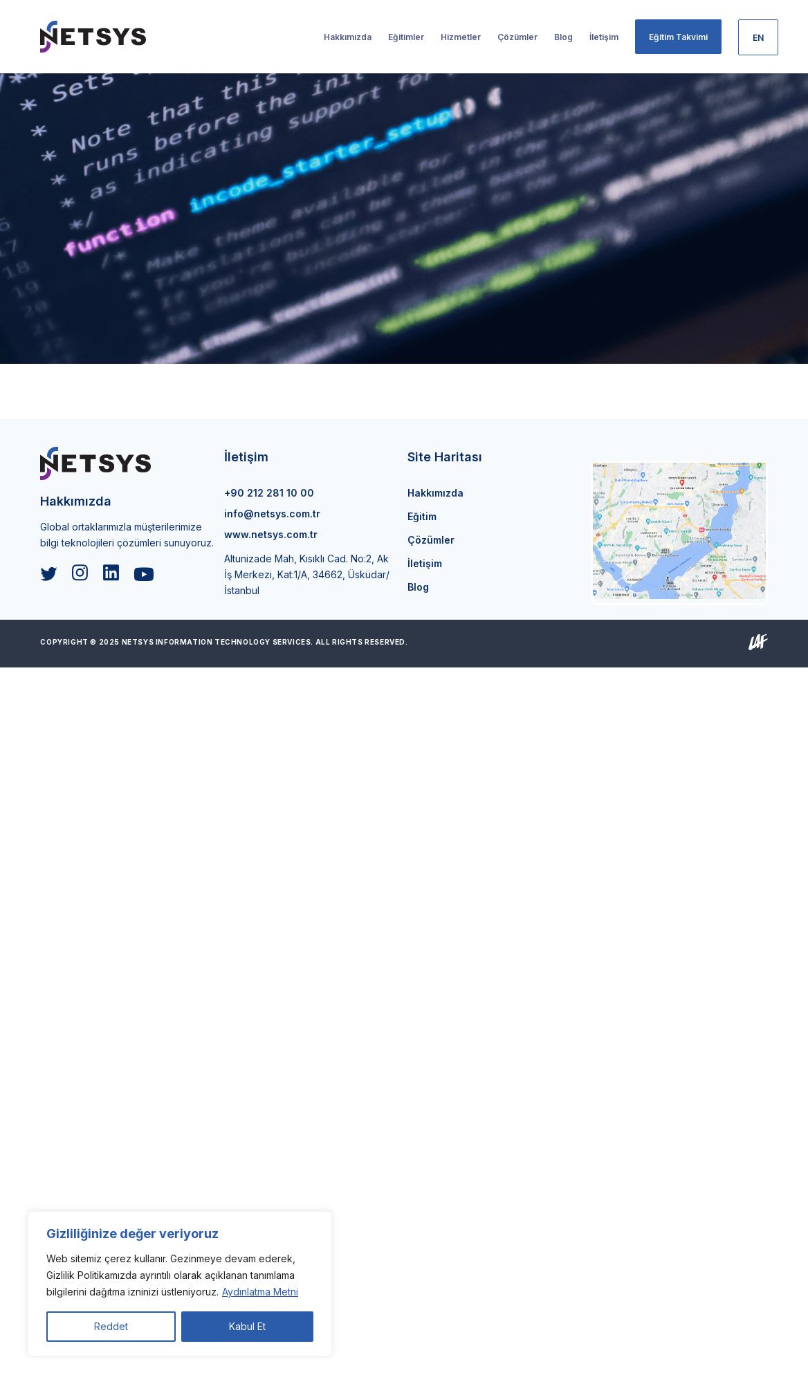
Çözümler (430, 540)
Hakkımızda (435, 493)
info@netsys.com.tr (272, 513)
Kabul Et (247, 1326)
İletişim (424, 563)
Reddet (111, 1326)
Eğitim (422, 516)
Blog (418, 587)
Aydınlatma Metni (260, 1292)
